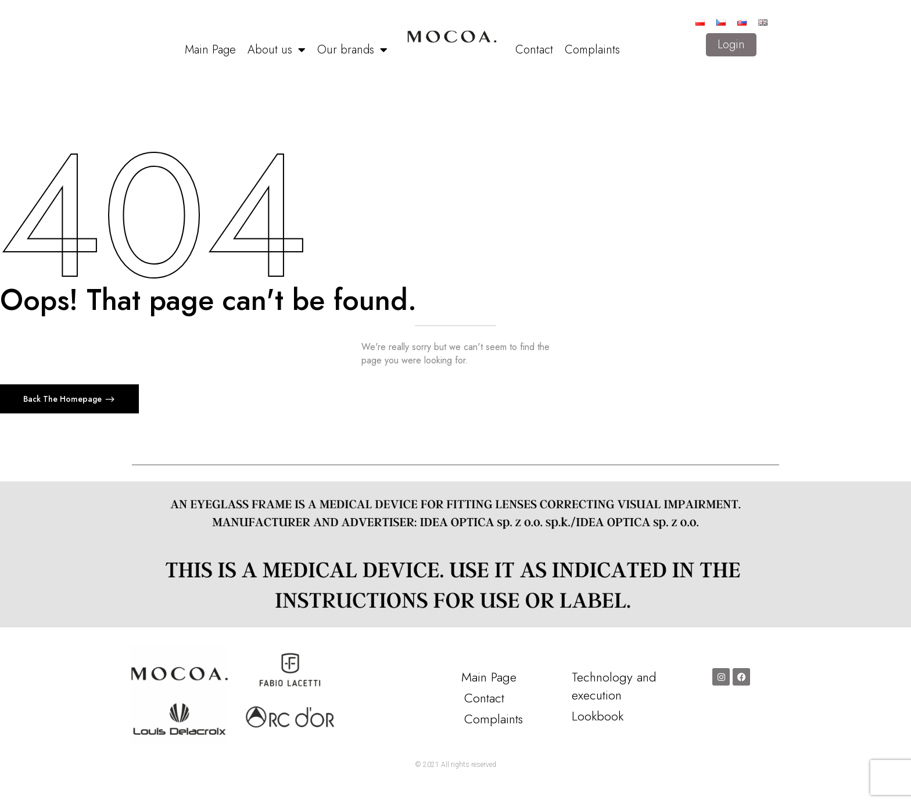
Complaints (592, 49)
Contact (534, 49)
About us (277, 50)
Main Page (210, 49)
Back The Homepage (63, 399)
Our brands (352, 50)
